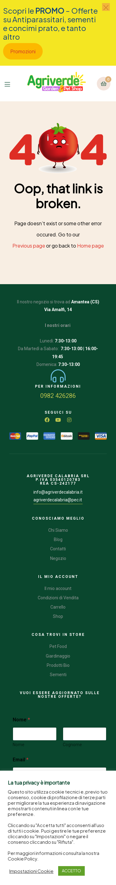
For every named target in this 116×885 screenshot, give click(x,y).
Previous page (28, 245)
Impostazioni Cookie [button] (31, 871)
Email (20, 760)
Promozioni (23, 51)
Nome (18, 744)
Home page (90, 245)
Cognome (72, 744)
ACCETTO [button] (71, 870)
